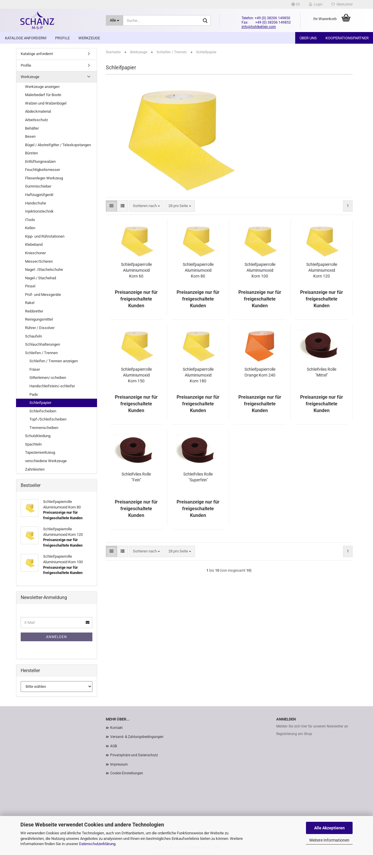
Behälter (32, 128)
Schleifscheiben (42, 411)
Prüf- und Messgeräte (43, 294)
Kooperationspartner (347, 38)
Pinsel (30, 286)
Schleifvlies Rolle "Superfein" (198, 477)
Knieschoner (35, 253)
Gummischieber (38, 186)
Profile (62, 38)
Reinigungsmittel (39, 319)
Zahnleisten (35, 469)
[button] (296, 4)
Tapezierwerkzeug (40, 452)
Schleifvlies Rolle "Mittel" (321, 372)
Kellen (30, 228)
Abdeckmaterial (38, 111)
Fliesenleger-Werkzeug (44, 178)
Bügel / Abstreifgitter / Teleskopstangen (58, 145)
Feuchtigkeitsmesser (42, 169)
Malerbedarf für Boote (43, 95)
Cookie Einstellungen (126, 773)
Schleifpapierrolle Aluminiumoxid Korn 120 (321, 270)
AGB (113, 746)
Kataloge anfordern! (25, 38)
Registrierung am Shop (294, 734)
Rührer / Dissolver (39, 328)
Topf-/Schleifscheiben (47, 419)
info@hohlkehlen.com (259, 27)
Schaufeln (33, 336)
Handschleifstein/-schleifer (52, 386)
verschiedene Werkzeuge (46, 461)
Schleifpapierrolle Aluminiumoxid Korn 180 (198, 375)
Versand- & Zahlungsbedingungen (136, 737)
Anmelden (56, 637)
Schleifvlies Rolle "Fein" (136, 477)
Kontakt (116, 728)
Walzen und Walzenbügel (45, 103)
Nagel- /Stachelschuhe (44, 269)
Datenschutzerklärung (97, 844)
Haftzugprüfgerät (39, 194)
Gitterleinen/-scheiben (47, 377)
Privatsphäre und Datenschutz (134, 755)
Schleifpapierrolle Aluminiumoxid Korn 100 (259, 270)
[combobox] (146, 206)
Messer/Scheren (39, 261)
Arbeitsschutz (36, 120)
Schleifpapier (40, 402)
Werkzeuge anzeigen (42, 86)
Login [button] (316, 4)
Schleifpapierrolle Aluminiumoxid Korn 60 (136, 270)
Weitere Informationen (329, 840)
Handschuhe (35, 203)
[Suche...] (115, 20)
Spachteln (33, 444)
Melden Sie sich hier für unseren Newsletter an (312, 726)
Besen (30, 136)
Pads (33, 394)
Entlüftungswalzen (40, 161)
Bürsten (31, 153)
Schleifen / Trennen (41, 353)
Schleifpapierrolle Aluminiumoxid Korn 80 (198, 270)
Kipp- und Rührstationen (44, 236)
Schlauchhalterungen (42, 344)
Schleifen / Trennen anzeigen (53, 361)
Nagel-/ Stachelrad (40, 278)
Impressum (119, 764)
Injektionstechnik (39, 211)
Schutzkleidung (37, 436)
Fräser (34, 369)
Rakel (29, 303)
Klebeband (34, 244)
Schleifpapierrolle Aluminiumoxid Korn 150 (136, 375)
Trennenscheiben (43, 427)
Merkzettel (342, 4)
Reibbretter (34, 311)
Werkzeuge (89, 38)
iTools (30, 220)
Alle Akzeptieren (329, 828)
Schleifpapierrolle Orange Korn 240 (259, 372)
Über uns (308, 38)
